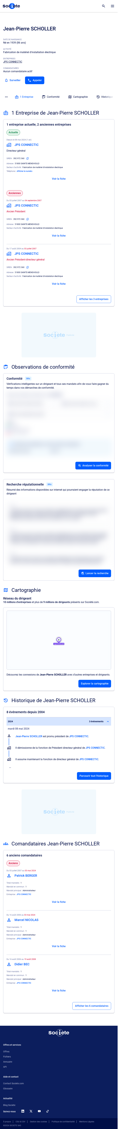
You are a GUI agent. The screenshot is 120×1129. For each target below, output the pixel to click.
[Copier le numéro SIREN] (27, 158)
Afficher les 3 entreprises (93, 299)
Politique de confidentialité (63, 1122)
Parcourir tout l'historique (94, 775)
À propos (7, 1122)
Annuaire (7, 1061)
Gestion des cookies (38, 1122)
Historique (104, 97)
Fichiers (7, 1056)
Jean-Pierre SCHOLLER (28, 736)
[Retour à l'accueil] (58, 1033)
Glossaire (7, 1088)
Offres (6, 1051)
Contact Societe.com (13, 1083)
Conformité (50, 97)
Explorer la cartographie (95, 683)
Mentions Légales (86, 1122)
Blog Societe (9, 1105)
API (5, 1067)
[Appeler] (34, 80)
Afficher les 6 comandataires (91, 1005)
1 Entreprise (24, 97)
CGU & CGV (20, 1122)
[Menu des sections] (6, 97)
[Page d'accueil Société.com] (11, 6)
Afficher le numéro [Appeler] (24, 171)
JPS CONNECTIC (12, 61)
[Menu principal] (112, 6)
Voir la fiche (59, 178)
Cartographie (78, 97)
